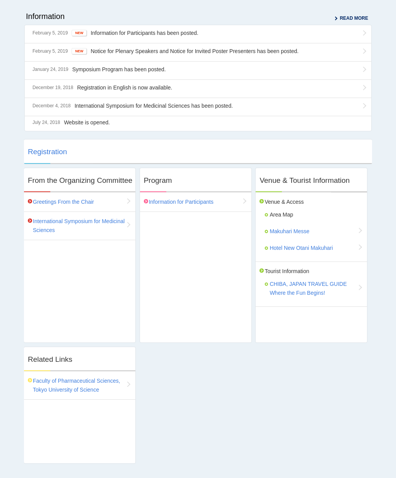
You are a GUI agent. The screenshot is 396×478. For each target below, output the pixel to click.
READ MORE (354, 18)
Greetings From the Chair (63, 202)
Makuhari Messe (289, 231)
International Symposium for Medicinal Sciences (79, 225)
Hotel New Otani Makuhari (301, 248)
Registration (47, 152)
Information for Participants (181, 202)
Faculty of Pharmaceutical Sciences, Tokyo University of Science (76, 385)
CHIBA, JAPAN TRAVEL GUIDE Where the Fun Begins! (308, 288)
